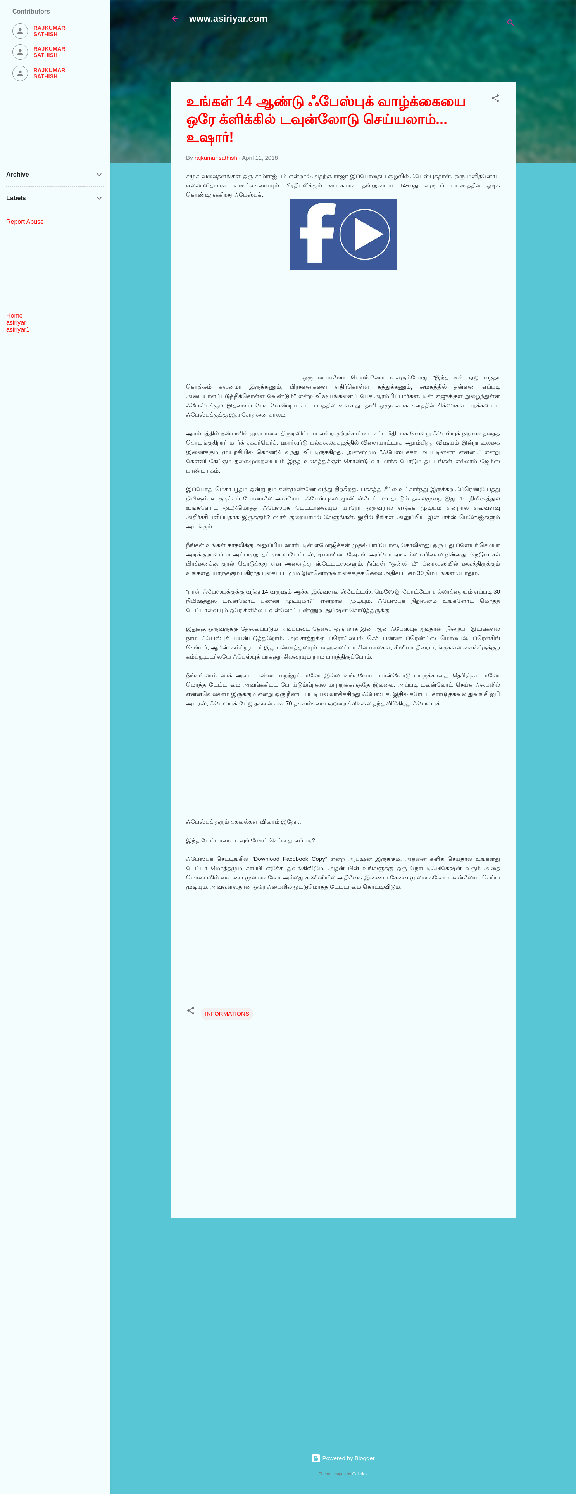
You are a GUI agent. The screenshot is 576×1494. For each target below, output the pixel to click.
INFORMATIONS (227, 1013)
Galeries (359, 1473)
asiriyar (16, 322)
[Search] (511, 24)
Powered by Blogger (342, 1458)
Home (14, 315)
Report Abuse (25, 221)
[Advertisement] (359, 57)
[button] (495, 99)
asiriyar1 (17, 329)
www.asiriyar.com (228, 18)
